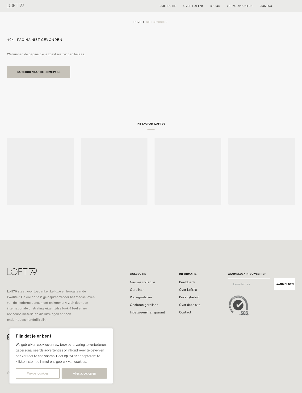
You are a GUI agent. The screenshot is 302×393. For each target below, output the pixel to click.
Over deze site (190, 305)
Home (137, 22)
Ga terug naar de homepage (39, 72)
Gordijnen (137, 290)
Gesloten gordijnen (144, 305)
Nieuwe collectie (142, 282)
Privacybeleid (189, 297)
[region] (61, 356)
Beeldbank (187, 282)
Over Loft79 (188, 290)
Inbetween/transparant (147, 312)
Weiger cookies (38, 373)
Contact (185, 312)
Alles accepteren (84, 373)
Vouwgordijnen (141, 297)
